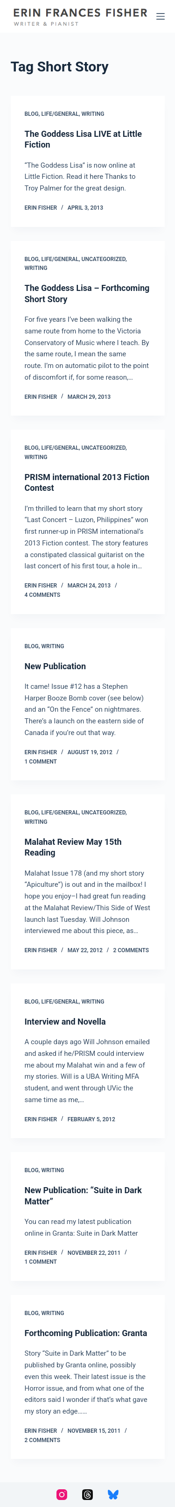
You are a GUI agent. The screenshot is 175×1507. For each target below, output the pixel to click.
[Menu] (160, 16)
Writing (93, 114)
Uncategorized (104, 259)
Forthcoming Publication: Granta (86, 1333)
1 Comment (41, 761)
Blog (32, 114)
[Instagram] (61, 1494)
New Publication (55, 666)
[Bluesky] (113, 1494)
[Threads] (87, 1494)
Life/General (60, 114)
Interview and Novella (65, 1021)
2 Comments (131, 950)
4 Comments (43, 595)
